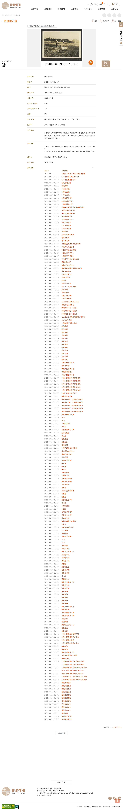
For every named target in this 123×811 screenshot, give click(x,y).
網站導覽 (91, 4)
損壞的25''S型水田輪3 (69, 314)
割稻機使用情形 (67, 478)
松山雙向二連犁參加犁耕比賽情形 (73, 317)
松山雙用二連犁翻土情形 (70, 302)
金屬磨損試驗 (66, 283)
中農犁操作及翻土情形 (69, 323)
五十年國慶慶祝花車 (69, 180)
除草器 (64, 427)
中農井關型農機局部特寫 (70, 634)
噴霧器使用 (65, 475)
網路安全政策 (116, 807)
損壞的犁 (65, 186)
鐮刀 (63, 417)
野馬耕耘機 (65, 238)
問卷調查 (79, 807)
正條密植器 (65, 433)
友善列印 (109, 15)
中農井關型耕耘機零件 (69, 393)
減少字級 (119, 15)
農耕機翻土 (65, 567)
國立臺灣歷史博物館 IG (115, 798)
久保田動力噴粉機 (68, 235)
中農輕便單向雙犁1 (68, 210)
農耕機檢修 (65, 472)
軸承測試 (65, 326)
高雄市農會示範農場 (69, 521)
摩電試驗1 (65, 289)
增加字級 (114, 15)
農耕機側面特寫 (67, 396)
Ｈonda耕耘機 (67, 320)
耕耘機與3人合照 (67, 527)
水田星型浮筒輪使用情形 (70, 259)
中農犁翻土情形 (67, 198)
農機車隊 (65, 713)
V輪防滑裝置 (66, 277)
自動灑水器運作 (67, 460)
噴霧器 (64, 564)
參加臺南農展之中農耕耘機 (71, 244)
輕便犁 (64, 280)
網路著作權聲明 (96, 807)
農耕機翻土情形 (67, 500)
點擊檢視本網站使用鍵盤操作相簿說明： (42, 26)
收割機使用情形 (67, 512)
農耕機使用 (65, 570)
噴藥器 (64, 436)
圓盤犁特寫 (65, 548)
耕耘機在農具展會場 (69, 250)
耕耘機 (64, 524)
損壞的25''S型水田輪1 (69, 308)
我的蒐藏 (101, 4)
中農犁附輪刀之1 (67, 201)
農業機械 (65, 457)
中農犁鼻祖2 (66, 192)
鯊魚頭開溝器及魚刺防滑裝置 (72, 268)
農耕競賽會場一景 (68, 414)
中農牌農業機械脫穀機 (69, 448)
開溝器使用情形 (67, 274)
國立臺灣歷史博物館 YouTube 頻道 (119, 798)
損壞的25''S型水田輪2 (69, 311)
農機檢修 (65, 619)
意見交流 (96, 4)
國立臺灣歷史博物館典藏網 (12, 5)
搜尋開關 (106, 4)
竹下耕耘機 (65, 241)
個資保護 (87, 807)
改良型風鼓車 (66, 222)
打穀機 (64, 494)
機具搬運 (65, 439)
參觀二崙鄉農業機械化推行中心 (73, 670)
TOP (117, 801)
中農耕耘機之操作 (68, 247)
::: (88, 4)
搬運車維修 (65, 366)
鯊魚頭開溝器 (66, 271)
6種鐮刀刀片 (66, 424)
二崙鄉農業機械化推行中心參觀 (73, 661)
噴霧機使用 (65, 484)
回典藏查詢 (61, 733)
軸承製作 (65, 350)
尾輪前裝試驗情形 (68, 265)
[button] (61, 130)
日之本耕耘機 (66, 183)
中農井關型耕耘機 (68, 363)
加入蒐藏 (118, 21)
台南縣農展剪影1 (67, 216)
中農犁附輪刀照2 (67, 204)
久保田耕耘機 (66, 225)
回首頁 (3, 15)
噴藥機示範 (65, 555)
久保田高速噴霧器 (68, 491)
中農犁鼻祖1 (66, 189)
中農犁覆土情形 (67, 299)
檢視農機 (65, 622)
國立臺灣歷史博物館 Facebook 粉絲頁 (110, 798)
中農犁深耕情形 (67, 296)
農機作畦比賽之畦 (68, 305)
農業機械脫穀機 (67, 454)
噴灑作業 (65, 231)
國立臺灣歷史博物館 (18, 791)
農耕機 (64, 488)
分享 (104, 15)
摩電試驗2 (65, 292)
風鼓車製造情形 (67, 372)
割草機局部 (65, 506)
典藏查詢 (9, 15)
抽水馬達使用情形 (68, 451)
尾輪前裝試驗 (66, 262)
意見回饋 (106, 21)
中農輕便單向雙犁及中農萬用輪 (73, 207)
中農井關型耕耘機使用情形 (71, 378)
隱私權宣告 (106, 807)
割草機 (64, 509)
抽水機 (64, 463)
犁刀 (63, 539)
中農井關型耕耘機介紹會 (70, 643)
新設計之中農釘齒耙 (69, 286)
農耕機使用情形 (67, 481)
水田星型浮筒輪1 (67, 253)
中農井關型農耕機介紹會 (70, 637)
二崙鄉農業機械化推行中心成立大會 (74, 667)
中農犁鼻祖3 (66, 195)
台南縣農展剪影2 (67, 219)
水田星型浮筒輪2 (67, 256)
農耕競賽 (65, 533)
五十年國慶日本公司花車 (70, 177)
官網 (115, 4)
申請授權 (106, 66)
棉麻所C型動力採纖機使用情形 (72, 399)
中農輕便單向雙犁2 (68, 213)
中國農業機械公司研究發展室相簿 (73, 174)
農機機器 (65, 445)
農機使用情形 (66, 683)
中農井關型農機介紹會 (69, 655)
